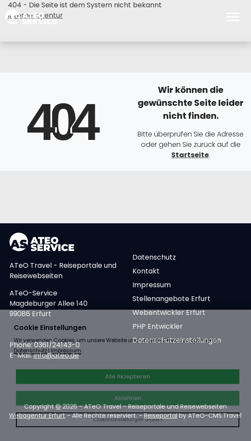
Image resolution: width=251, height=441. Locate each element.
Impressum (151, 285)
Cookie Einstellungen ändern (128, 419)
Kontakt (146, 271)
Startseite (190, 155)
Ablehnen (127, 398)
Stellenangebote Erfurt (171, 299)
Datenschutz (154, 257)
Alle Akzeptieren (127, 376)
